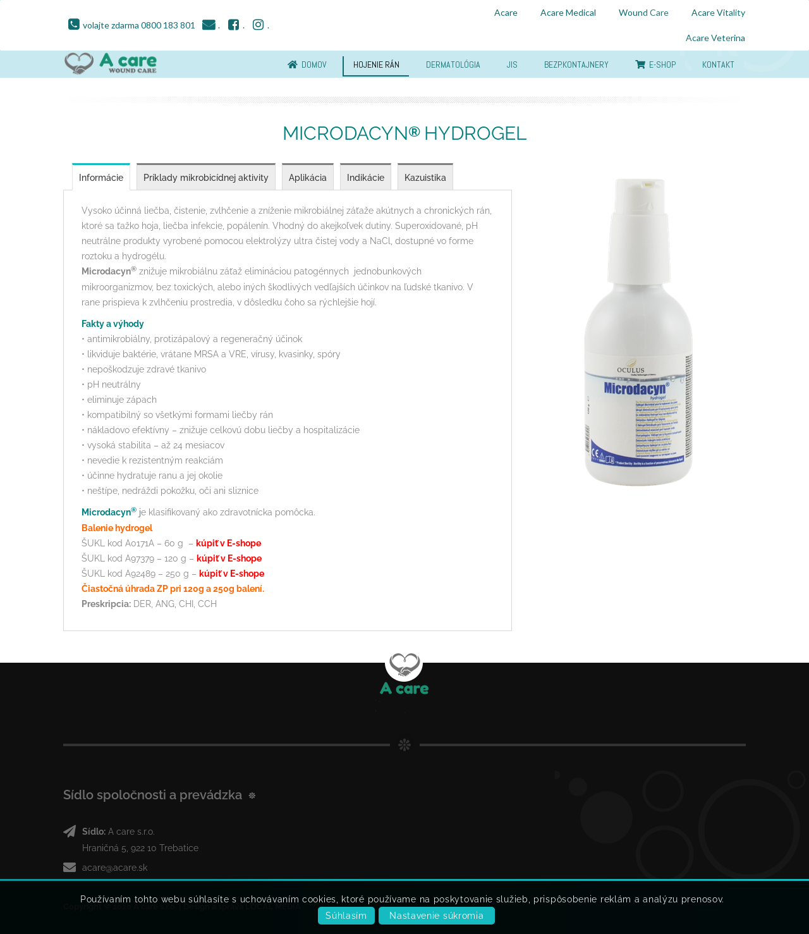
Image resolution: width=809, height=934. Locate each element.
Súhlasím (346, 916)
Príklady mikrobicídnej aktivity (206, 178)
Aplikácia (308, 178)
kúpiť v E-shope (228, 543)
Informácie (101, 178)
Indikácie (365, 178)
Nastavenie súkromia (436, 916)
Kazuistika (425, 178)
